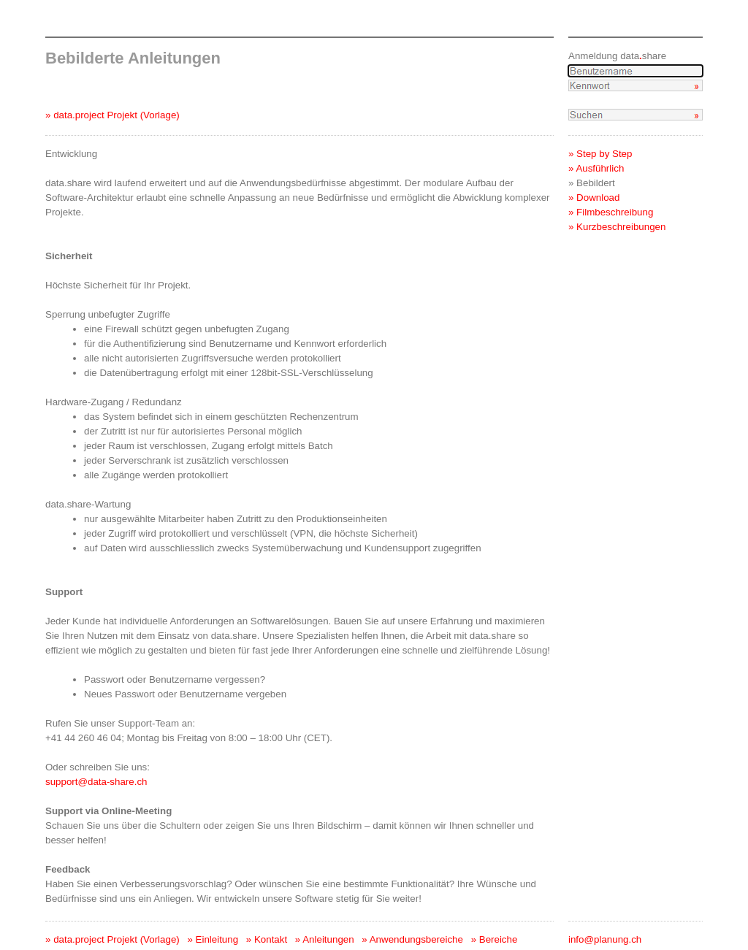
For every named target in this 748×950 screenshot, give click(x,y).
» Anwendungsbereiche (412, 939)
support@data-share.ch (96, 781)
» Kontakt (266, 939)
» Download (593, 197)
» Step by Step (600, 153)
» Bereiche (494, 939)
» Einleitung (212, 939)
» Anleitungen (324, 939)
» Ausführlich (596, 168)
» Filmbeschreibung (610, 212)
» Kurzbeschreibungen (616, 226)
